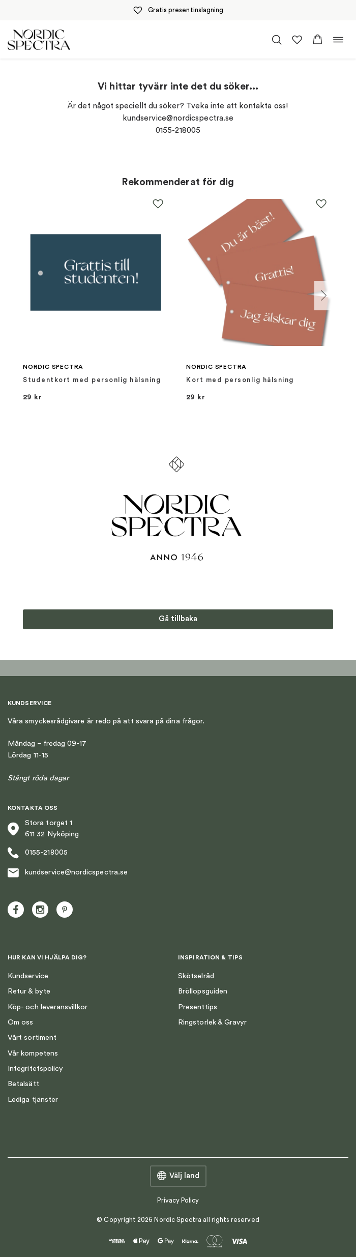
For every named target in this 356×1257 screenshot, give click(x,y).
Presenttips (197, 1007)
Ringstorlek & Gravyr (212, 1022)
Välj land (178, 1176)
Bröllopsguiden (202, 991)
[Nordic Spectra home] (39, 39)
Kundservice (28, 976)
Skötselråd (196, 976)
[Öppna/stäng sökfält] (276, 39)
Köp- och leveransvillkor (47, 1007)
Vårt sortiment (32, 1037)
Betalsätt (23, 1084)
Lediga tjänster (33, 1099)
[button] (317, 39)
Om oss (20, 1022)
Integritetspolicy (35, 1068)
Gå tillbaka (178, 619)
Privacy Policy (178, 1200)
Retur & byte (29, 991)
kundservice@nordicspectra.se (68, 873)
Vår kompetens (33, 1053)
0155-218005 (38, 853)
